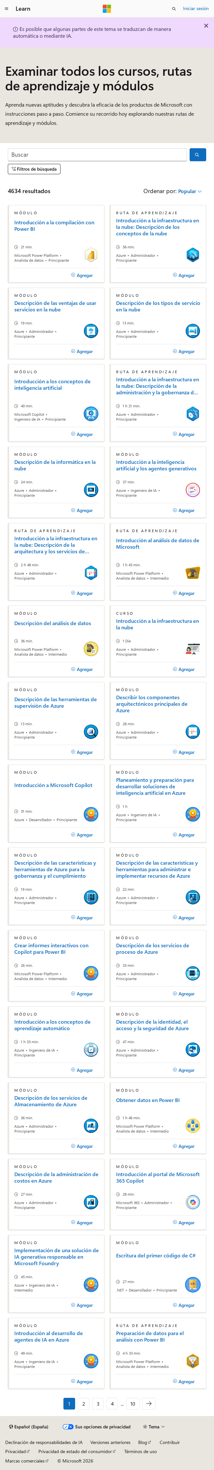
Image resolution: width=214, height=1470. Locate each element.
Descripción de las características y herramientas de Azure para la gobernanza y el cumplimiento (55, 869)
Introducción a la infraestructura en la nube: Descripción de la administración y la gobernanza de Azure (157, 386)
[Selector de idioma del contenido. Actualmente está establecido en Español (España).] (28, 1427)
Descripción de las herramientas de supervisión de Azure (55, 702)
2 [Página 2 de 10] (83, 1403)
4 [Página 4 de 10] (112, 1403)
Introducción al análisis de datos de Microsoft (157, 543)
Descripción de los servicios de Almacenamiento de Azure (50, 1101)
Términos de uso (140, 1451)
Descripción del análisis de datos (52, 623)
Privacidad (15, 1451)
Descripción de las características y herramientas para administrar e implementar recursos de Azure (157, 869)
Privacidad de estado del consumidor (75, 1451)
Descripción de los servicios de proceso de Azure (152, 948)
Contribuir (170, 1442)
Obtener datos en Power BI (148, 1100)
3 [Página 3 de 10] (98, 1403)
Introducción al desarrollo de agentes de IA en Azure (48, 1336)
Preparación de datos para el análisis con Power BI (150, 1336)
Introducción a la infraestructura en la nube (157, 624)
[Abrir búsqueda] (174, 9)
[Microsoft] (107, 9)
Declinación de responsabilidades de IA (44, 1442)
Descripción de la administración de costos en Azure (56, 1177)
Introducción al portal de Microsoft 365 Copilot (158, 1177)
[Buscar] (97, 155)
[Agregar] (81, 275)
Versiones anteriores (110, 1442)
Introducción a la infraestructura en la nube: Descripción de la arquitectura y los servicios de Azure (55, 545)
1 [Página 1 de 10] (69, 1403)
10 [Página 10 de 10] (132, 1403)
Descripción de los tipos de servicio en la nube (158, 306)
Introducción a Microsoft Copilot (53, 785)
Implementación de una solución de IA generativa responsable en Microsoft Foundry (56, 1257)
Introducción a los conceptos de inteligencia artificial (52, 384)
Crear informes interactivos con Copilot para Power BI (51, 948)
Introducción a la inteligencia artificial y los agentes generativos (156, 465)
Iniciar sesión (196, 8)
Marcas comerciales (25, 1461)
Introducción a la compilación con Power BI (54, 225)
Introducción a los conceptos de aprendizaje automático (52, 1024)
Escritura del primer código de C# (155, 1255)
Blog (142, 1442)
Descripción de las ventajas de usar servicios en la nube (55, 306)
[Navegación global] (6, 9)
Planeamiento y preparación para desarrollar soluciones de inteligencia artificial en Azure (155, 786)
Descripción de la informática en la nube (55, 465)
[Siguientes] (149, 1404)
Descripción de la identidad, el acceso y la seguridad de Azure (152, 1024)
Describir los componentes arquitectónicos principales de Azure (152, 704)
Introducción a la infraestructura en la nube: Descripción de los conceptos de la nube (157, 227)
